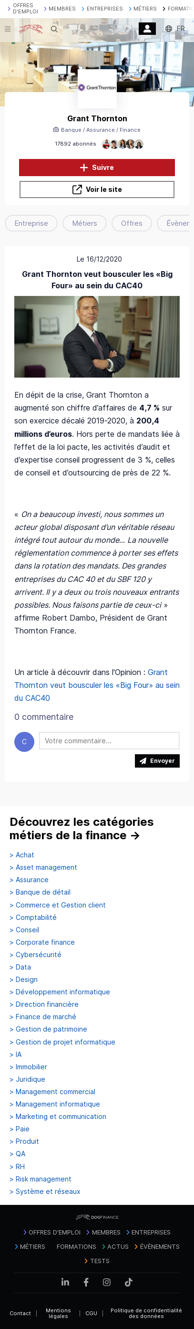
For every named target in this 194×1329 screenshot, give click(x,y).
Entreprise (31, 223)
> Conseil (24, 930)
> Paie (20, 1129)
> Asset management (43, 867)
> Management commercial (52, 1092)
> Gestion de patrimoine (48, 1029)
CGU (91, 1313)
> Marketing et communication (58, 1116)
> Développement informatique (60, 992)
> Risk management (40, 1179)
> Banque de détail (40, 892)
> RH (17, 1167)
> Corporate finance (42, 942)
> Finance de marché (43, 1017)
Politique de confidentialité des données (146, 1313)
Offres (132, 223)
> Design (24, 979)
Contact (20, 1313)
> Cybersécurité (35, 955)
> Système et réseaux (45, 1191)
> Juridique (27, 1079)
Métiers (84, 223)
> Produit (24, 1141)
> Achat (22, 855)
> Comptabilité (33, 917)
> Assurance (29, 880)
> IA (15, 1054)
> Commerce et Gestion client (58, 905)
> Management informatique (55, 1104)
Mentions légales (58, 1313)
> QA (17, 1154)
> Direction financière (44, 1004)
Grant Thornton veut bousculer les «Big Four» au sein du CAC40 (97, 685)
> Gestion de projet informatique (62, 1042)
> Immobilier (28, 1067)
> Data (20, 967)
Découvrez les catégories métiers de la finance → (82, 828)
